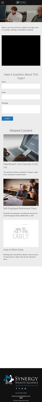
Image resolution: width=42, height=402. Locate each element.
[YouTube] (25, 388)
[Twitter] (19, 388)
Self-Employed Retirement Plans (20, 208)
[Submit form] (7, 119)
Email (3, 92)
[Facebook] (16, 388)
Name (4, 82)
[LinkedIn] (22, 388)
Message (5, 103)
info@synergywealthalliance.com (21, 396)
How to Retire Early (13, 249)
